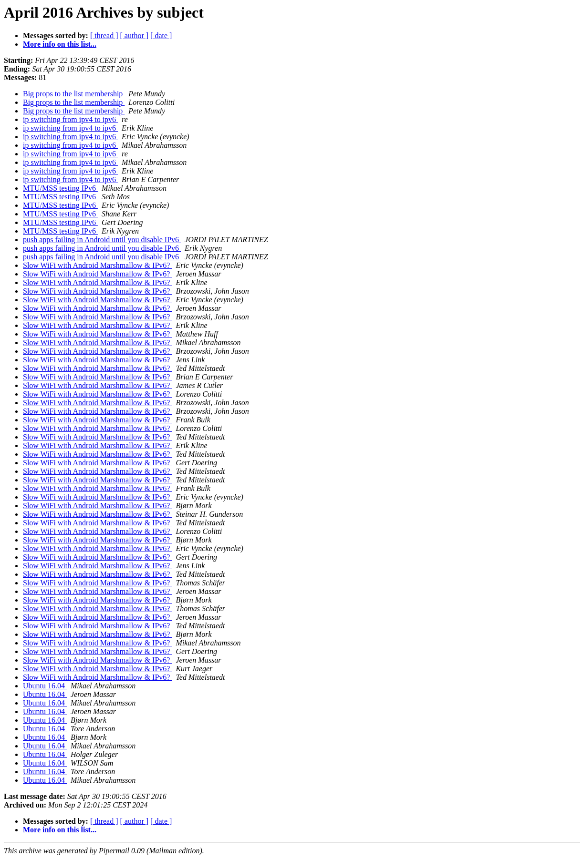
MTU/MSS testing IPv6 (60, 188)
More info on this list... (59, 44)
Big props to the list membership (74, 94)
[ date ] (161, 35)
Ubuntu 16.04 (45, 686)
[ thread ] (104, 35)
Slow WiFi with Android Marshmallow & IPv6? (97, 265)
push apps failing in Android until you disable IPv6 (102, 239)
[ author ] (134, 35)
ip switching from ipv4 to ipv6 (70, 119)
